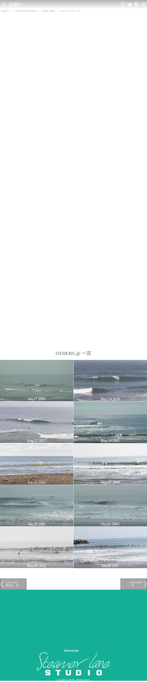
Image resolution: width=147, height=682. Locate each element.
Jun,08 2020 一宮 (135, 584)
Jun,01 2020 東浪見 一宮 (12, 584)
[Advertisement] (73, 618)
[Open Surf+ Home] (16, 4)
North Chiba (47, 10)
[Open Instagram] (136, 4)
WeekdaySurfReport (25, 10)
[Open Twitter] (129, 4)
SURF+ (5, 10)
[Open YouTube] (122, 4)
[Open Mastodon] (143, 4)
